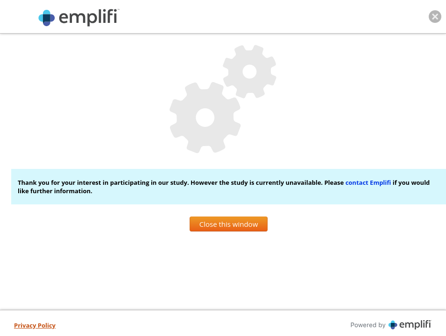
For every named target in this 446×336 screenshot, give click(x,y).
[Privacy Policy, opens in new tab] (35, 325)
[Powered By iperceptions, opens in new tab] (330, 324)
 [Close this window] (435, 17)
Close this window (228, 224)
